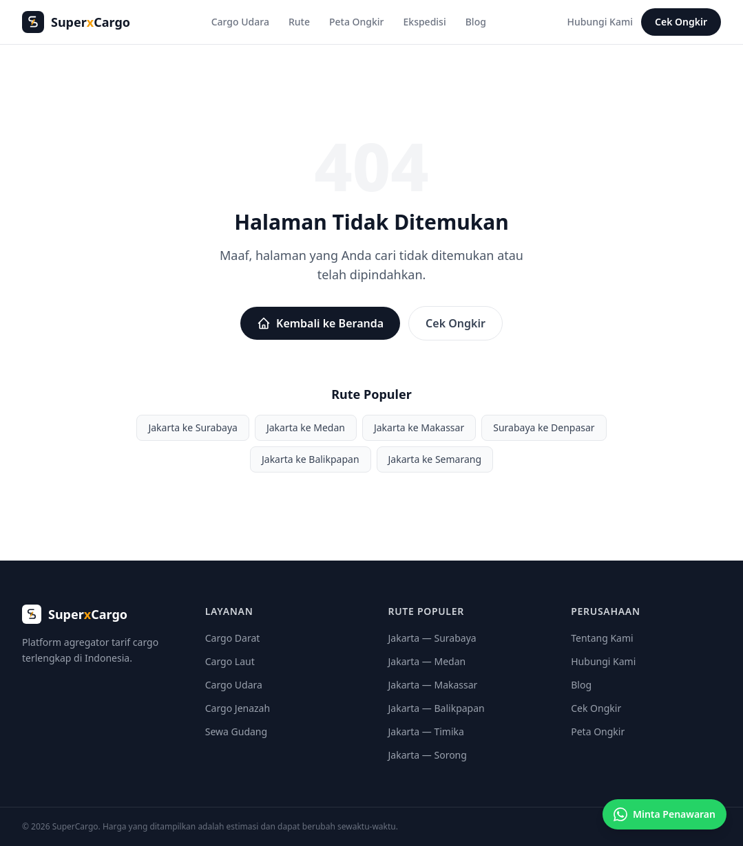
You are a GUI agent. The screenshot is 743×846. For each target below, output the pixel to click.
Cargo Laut (230, 661)
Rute (299, 21)
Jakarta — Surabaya (432, 637)
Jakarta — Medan (427, 661)
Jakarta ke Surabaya (193, 427)
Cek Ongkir (681, 21)
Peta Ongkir (356, 21)
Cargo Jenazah (237, 708)
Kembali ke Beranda (320, 323)
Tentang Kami (602, 637)
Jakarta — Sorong (427, 754)
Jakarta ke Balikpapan (310, 459)
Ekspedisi (425, 21)
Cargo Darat (232, 637)
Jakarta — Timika (426, 731)
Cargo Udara (240, 21)
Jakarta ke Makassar (419, 427)
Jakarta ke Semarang (435, 459)
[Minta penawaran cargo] (664, 814)
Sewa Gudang (236, 731)
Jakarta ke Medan (305, 427)
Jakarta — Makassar (433, 684)
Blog (475, 21)
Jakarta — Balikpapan (436, 708)
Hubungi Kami (600, 21)
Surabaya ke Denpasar (543, 427)
